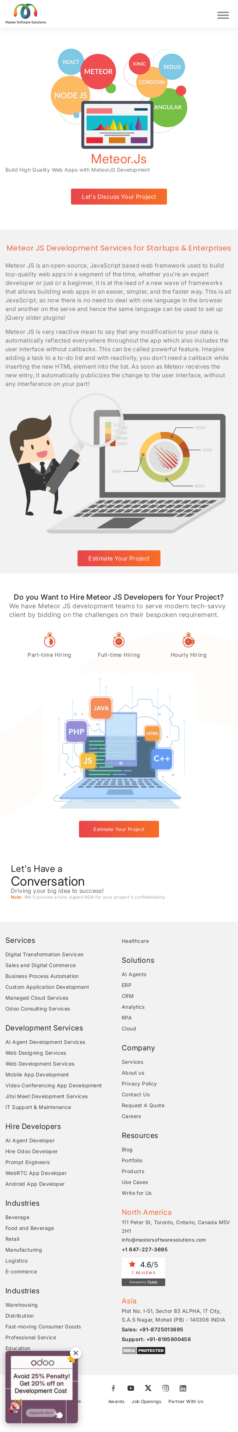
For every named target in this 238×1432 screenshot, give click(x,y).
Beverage (17, 1217)
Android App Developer (34, 1184)
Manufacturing (23, 1250)
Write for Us (137, 1193)
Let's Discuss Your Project (119, 196)
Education (17, 1348)
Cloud (129, 1028)
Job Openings (146, 1401)
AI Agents (134, 974)
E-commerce (21, 1271)
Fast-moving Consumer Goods (43, 1326)
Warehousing (21, 1305)
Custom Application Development (47, 987)
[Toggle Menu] (223, 14)
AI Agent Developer (30, 1140)
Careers (131, 1116)
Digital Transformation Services (44, 954)
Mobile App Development (37, 1074)
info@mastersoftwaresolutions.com (164, 1240)
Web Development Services (40, 1064)
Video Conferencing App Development (53, 1085)
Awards (116, 1401)
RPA (127, 1018)
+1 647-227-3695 (145, 1249)
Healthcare (135, 941)
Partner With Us (185, 1401)
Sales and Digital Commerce (40, 965)
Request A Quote (143, 1105)
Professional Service (30, 1337)
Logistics (16, 1260)
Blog (127, 1149)
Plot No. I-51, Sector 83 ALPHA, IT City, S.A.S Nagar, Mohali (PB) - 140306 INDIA (174, 1315)
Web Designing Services (35, 1053)
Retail (12, 1239)
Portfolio (132, 1160)
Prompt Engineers (27, 1162)
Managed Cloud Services (36, 998)
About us (133, 1073)
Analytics (133, 1007)
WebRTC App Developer (36, 1173)
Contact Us (136, 1094)
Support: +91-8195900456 (156, 1339)
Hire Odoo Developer (31, 1151)
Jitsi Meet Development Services (46, 1096)
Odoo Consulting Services (37, 1008)
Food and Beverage (29, 1228)
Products (133, 1171)
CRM (128, 996)
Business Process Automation (42, 976)
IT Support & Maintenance (38, 1107)
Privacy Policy (139, 1083)
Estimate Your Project (118, 558)
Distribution (19, 1316)
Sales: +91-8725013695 (152, 1329)
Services (132, 1062)
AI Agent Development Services (45, 1042)
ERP (126, 985)
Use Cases (135, 1182)
